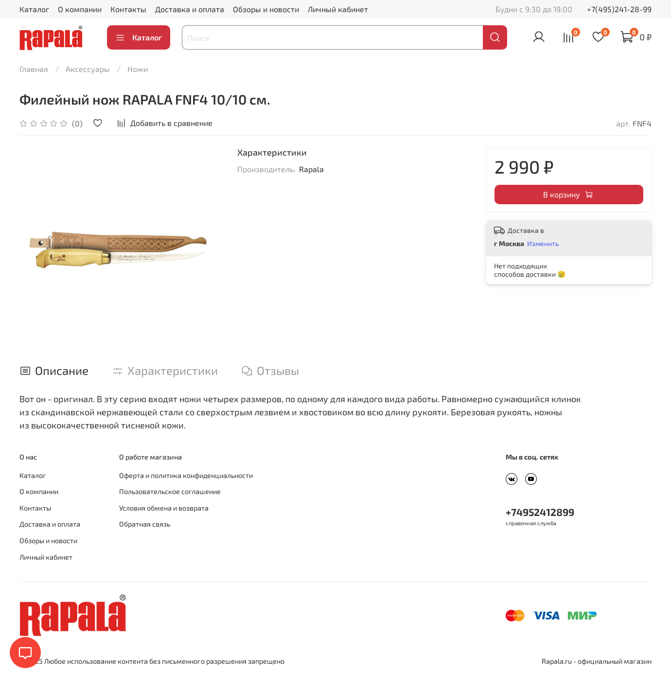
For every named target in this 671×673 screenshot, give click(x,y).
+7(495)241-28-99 (619, 9)
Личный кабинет (338, 9)
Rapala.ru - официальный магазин (597, 661)
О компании (80, 9)
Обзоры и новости (266, 9)
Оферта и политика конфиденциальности (186, 475)
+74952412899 (540, 512)
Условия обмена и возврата (164, 508)
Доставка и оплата (189, 9)
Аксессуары (88, 68)
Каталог (34, 9)
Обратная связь (144, 524)
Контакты (128, 9)
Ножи (137, 68)
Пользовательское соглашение (170, 491)
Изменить (543, 243)
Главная (33, 68)
